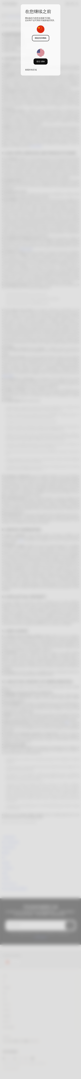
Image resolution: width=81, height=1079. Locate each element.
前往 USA (40, 61)
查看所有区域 (31, 70)
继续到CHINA (40, 38)
